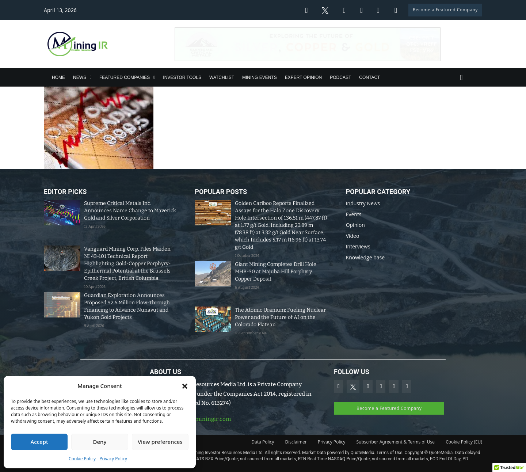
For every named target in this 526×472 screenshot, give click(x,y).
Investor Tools (182, 77)
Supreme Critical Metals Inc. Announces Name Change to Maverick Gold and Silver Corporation (130, 210)
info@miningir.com (205, 419)
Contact (369, 77)
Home (58, 77)
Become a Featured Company (445, 10)
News (79, 77)
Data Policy (262, 442)
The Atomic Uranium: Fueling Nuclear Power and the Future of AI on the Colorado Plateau (280, 317)
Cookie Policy (82, 459)
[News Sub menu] (90, 77)
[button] (184, 386)
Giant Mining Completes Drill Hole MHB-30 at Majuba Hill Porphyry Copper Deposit (275, 271)
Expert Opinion (303, 77)
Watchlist (221, 77)
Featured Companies (124, 77)
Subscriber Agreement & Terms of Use (395, 442)
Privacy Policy (113, 459)
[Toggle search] (461, 77)
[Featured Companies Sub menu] (154, 77)
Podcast (340, 77)
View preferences (160, 441)
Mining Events (259, 77)
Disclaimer (296, 442)
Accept (39, 441)
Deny (100, 441)
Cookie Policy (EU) (464, 442)
